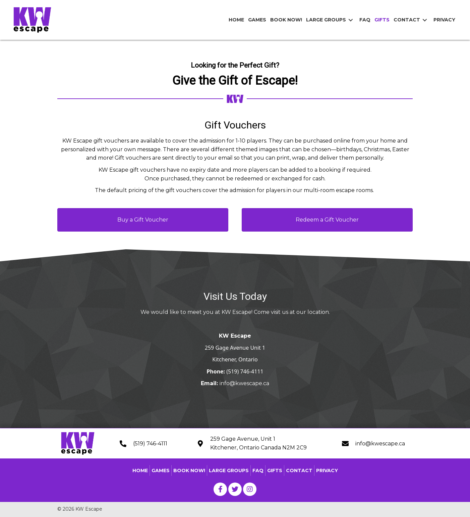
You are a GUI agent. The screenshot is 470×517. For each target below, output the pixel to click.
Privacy (327, 470)
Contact (299, 470)
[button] (142, 220)
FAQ (257, 470)
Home (140, 470)
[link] (236, 20)
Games (161, 470)
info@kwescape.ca (244, 383)
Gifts (274, 470)
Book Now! (189, 470)
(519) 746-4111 (244, 371)
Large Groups (229, 470)
